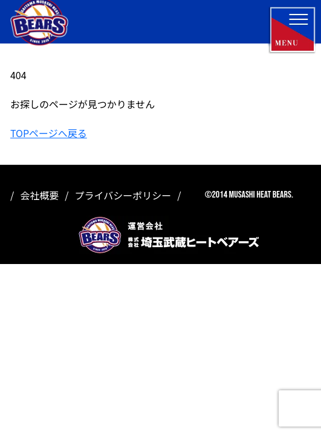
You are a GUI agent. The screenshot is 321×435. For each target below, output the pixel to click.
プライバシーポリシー (123, 195)
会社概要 (39, 195)
